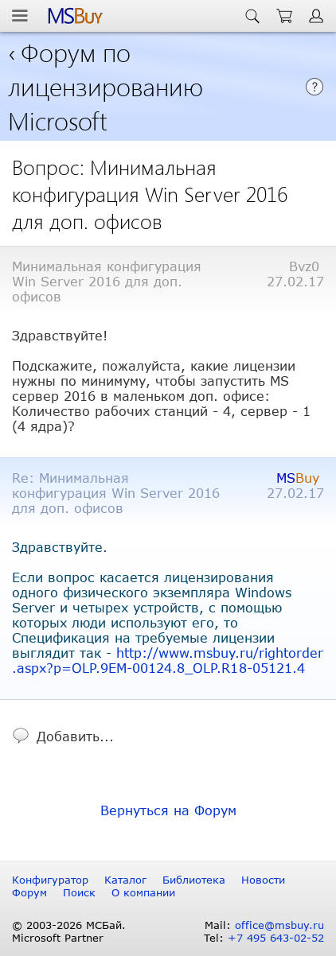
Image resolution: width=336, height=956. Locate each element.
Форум (29, 892)
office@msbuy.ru (279, 925)
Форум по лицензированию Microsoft (105, 85)
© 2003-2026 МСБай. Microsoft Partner (69, 931)
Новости (263, 879)
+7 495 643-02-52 (276, 937)
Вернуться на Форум (168, 810)
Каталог (125, 879)
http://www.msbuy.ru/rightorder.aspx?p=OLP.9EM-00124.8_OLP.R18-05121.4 (168, 660)
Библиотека (193, 879)
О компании (143, 892)
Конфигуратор (50, 879)
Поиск (79, 892)
